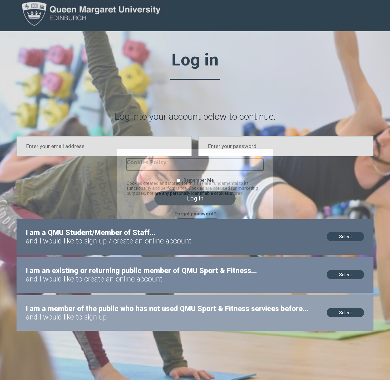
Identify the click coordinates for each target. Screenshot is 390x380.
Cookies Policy (147, 162)
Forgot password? (195, 214)
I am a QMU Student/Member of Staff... (57, 222)
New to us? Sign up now (42, 298)
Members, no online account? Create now (60, 260)
